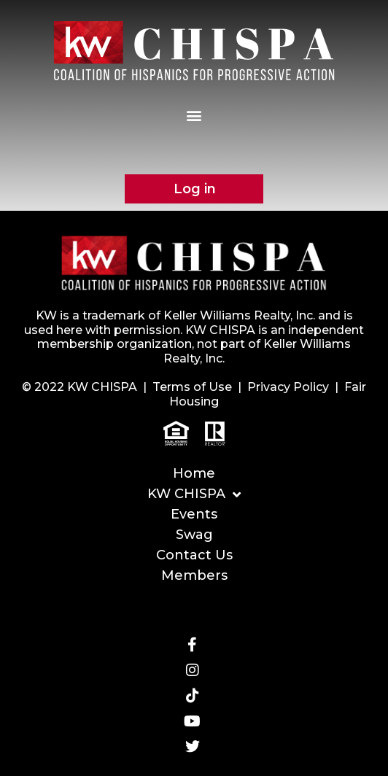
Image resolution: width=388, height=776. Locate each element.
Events (194, 514)
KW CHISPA (194, 494)
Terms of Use (192, 387)
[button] (194, 115)
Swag (194, 535)
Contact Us (194, 555)
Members (194, 575)
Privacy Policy (288, 387)
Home (194, 473)
